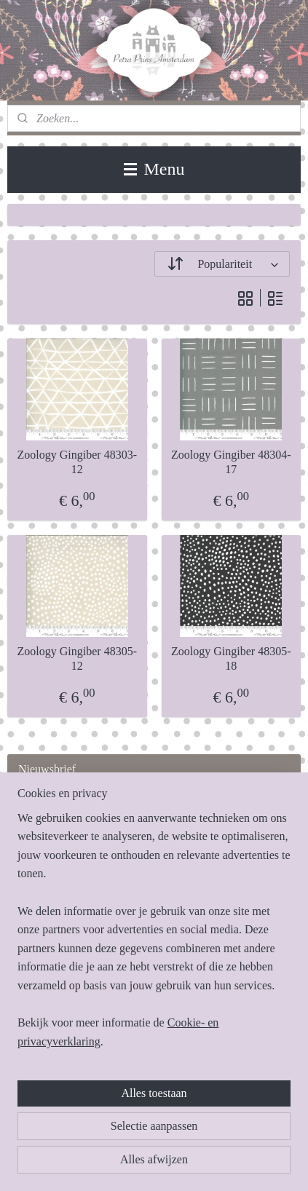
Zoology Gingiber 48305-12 (77, 659)
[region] (154, 936)
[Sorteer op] (222, 264)
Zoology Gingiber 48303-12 (77, 462)
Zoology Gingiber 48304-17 (231, 462)
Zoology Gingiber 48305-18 (231, 659)
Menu (154, 168)
